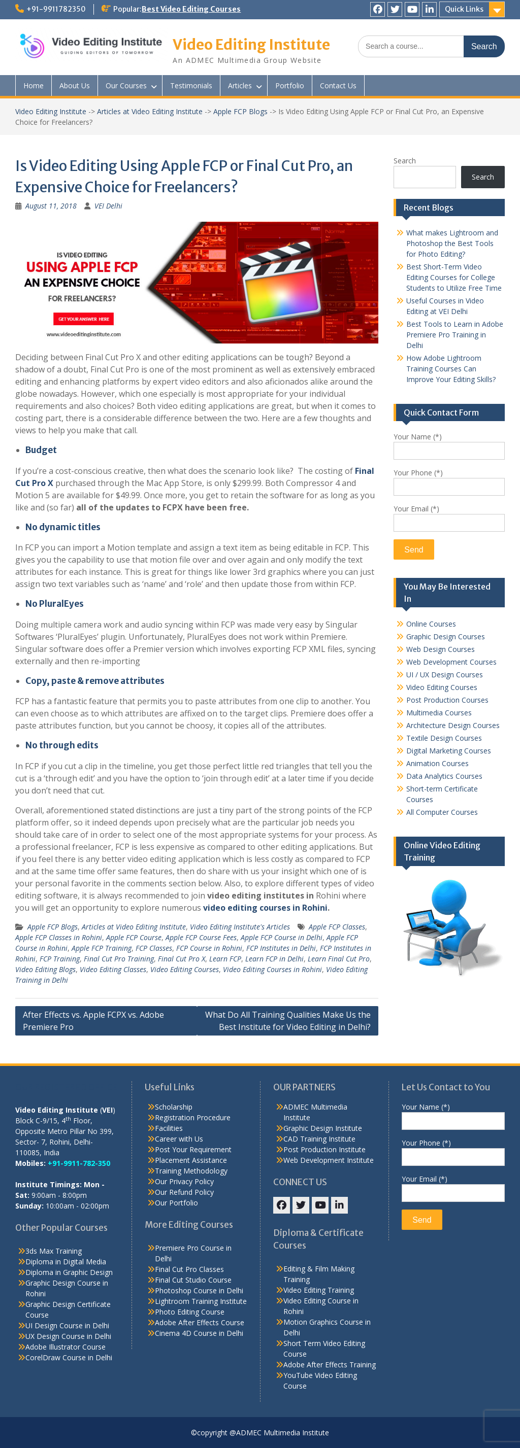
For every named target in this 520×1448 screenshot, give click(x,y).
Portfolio (289, 85)
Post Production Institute (324, 1149)
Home (33, 85)
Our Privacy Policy (184, 1181)
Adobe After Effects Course (199, 1322)
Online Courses (431, 624)
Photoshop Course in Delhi (199, 1290)
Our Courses (126, 85)
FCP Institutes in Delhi (281, 948)
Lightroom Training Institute (201, 1301)
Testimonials (191, 85)
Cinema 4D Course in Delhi (199, 1333)
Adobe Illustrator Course (65, 1347)
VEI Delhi (108, 206)
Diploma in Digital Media (65, 1261)
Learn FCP (225, 958)
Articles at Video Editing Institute (150, 111)
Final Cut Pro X (181, 958)
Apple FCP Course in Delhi (281, 937)
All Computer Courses (442, 812)
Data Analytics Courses (444, 776)
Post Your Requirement (193, 1149)
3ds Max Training (53, 1251)
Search (405, 160)
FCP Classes (154, 948)
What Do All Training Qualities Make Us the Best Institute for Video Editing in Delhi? (288, 1020)
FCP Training (60, 958)
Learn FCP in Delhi (274, 958)
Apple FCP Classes (337, 927)
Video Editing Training (318, 1290)
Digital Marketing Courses (448, 750)
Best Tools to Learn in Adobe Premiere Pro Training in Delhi (454, 334)
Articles (240, 85)
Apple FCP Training (102, 948)
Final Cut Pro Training (119, 958)
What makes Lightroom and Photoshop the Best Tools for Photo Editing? (452, 243)
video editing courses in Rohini (265, 907)
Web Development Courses (451, 662)
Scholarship (173, 1107)
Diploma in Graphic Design (69, 1272)
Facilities (169, 1128)
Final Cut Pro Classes (189, 1269)
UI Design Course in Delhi (67, 1325)
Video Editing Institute (251, 45)
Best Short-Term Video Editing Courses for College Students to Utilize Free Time (454, 277)
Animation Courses (437, 763)
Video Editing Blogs (45, 969)
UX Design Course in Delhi (68, 1336)
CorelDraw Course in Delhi (68, 1357)
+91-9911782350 (56, 9)
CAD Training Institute (319, 1139)
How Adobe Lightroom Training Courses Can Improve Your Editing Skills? (451, 368)
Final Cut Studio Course (193, 1280)
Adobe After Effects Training (329, 1364)
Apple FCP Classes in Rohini (58, 937)
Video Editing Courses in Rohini (272, 969)
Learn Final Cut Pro (339, 958)
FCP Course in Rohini (209, 948)
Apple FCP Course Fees (201, 937)
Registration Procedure (193, 1117)
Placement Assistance (191, 1160)
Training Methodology (191, 1171)
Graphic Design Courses (445, 636)
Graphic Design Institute (322, 1128)
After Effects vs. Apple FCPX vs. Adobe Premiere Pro (93, 1020)
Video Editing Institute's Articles (240, 927)
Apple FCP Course (133, 937)
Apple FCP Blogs (240, 111)
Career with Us (179, 1139)
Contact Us (338, 85)
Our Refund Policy (184, 1192)
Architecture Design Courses (453, 725)
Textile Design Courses (444, 738)
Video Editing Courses (184, 969)
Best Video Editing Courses (191, 9)
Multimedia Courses (439, 712)
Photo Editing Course (189, 1312)
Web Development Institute (328, 1160)
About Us (74, 85)
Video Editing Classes (113, 969)
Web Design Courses (440, 649)
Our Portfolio (176, 1203)
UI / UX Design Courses (444, 674)
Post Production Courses (447, 700)
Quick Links (464, 9)
